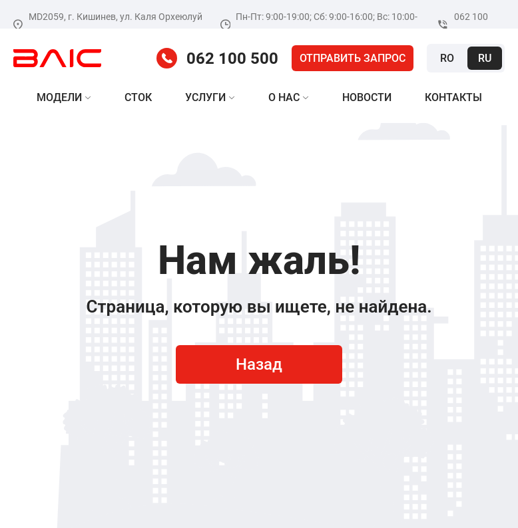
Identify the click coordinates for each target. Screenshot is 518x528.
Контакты (453, 97)
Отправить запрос (352, 58)
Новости (366, 97)
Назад (259, 364)
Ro (447, 58)
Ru (484, 58)
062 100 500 (462, 24)
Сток (138, 97)
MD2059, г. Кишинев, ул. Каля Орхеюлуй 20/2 (107, 24)
